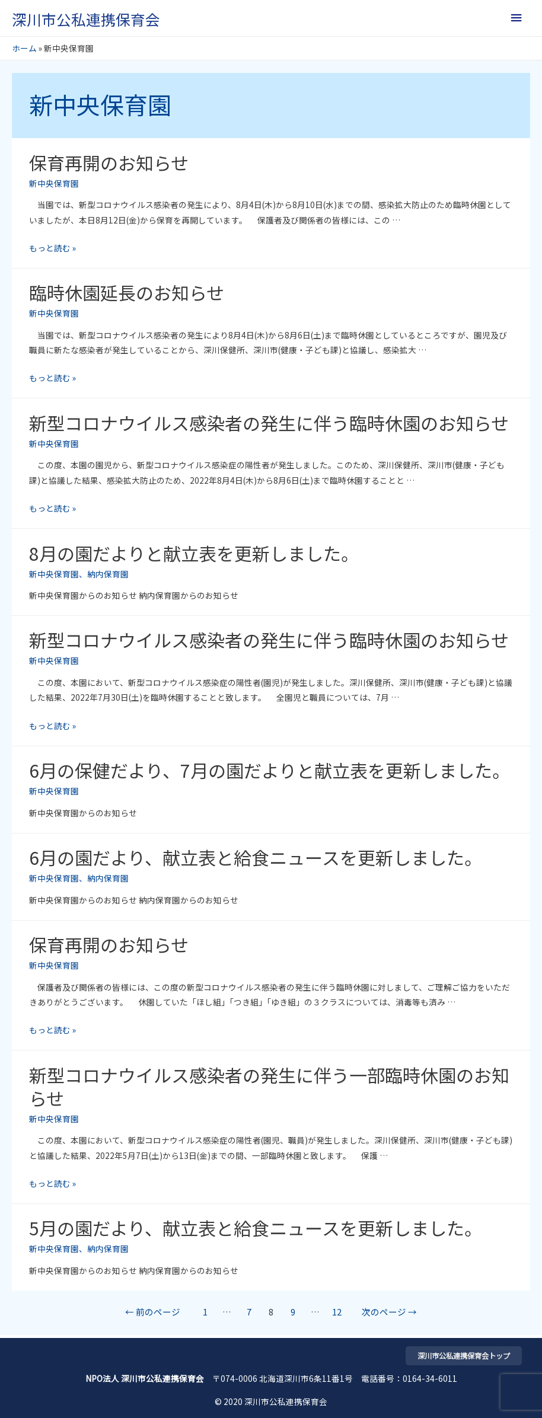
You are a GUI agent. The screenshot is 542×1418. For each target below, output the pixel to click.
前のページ (152, 1311)
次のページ (389, 1311)
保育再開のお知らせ (109, 162)
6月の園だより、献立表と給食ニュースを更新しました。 (255, 857)
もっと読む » (52, 248)
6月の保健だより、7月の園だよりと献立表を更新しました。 (269, 770)
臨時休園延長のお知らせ (126, 292)
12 (337, 1311)
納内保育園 (108, 574)
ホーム (24, 48)
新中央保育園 (54, 183)
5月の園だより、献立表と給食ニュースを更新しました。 (255, 1228)
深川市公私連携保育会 (86, 19)
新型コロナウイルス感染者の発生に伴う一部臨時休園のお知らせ (269, 1086)
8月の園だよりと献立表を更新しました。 (194, 553)
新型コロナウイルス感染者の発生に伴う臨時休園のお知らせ (269, 423)
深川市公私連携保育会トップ (463, 1355)
